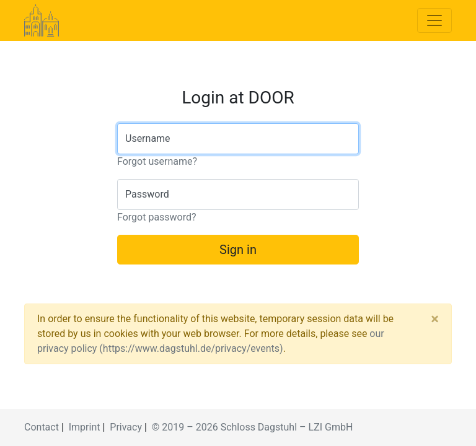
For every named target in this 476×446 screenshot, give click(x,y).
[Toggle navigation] (434, 20)
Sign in (238, 249)
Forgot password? (156, 217)
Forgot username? (157, 161)
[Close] (434, 319)
